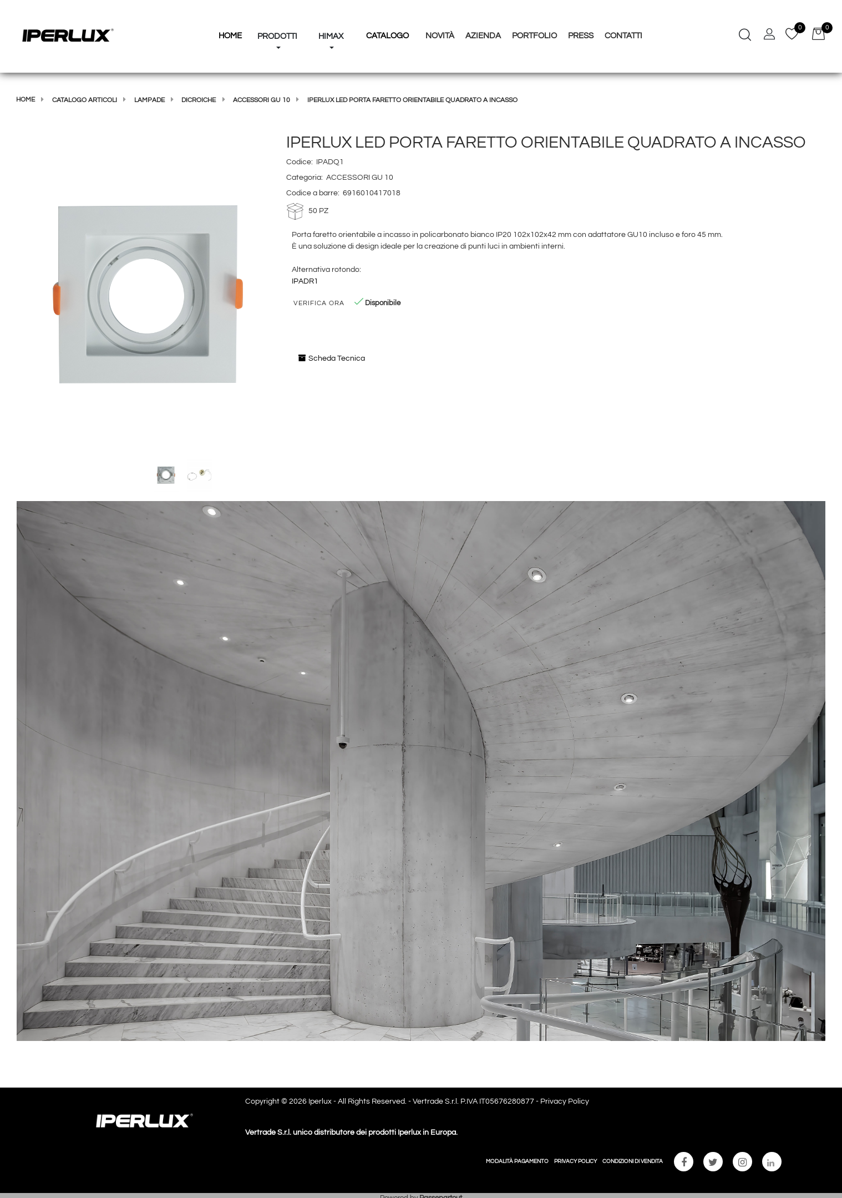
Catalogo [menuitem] (387, 36)
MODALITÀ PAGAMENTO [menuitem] (517, 1161)
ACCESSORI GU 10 (261, 100)
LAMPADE (149, 100)
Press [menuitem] (581, 36)
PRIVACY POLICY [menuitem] (575, 1161)
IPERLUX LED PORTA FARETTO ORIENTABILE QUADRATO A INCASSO (412, 100)
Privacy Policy (564, 1101)
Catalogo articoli (84, 100)
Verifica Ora (318, 303)
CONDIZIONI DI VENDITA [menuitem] (632, 1161)
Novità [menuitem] (439, 36)
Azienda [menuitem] (483, 36)
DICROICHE (198, 100)
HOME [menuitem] (230, 36)
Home (25, 99)
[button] (146, 294)
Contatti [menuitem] (623, 36)
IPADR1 (305, 281)
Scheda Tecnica (331, 358)
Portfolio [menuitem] (534, 36)
